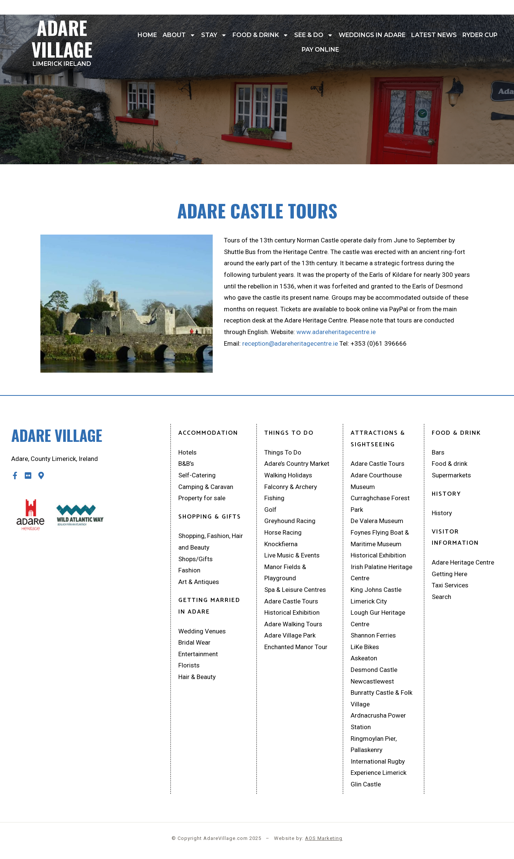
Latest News (434, 35)
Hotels (187, 452)
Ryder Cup (480, 35)
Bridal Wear (194, 642)
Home (147, 35)
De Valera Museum (377, 521)
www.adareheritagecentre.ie (336, 332)
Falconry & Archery (290, 486)
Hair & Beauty (197, 677)
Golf (270, 509)
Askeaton (364, 658)
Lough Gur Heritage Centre (378, 618)
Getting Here (449, 574)
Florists (189, 665)
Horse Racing (283, 532)
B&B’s (186, 463)
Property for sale (201, 498)
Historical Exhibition (292, 612)
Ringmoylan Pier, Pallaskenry (374, 744)
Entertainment (198, 654)
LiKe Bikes (365, 647)
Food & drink (261, 35)
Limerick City (369, 601)
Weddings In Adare (372, 35)
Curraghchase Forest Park (380, 503)
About (179, 35)
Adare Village (62, 40)
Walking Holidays (288, 475)
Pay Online (320, 49)
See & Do (313, 35)
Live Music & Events (292, 555)
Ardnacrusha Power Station (378, 721)
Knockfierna (281, 544)
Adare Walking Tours (293, 624)
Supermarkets (451, 475)
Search (441, 596)
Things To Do (282, 452)
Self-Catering (197, 475)
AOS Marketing (323, 838)
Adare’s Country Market (296, 463)
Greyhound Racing (290, 521)
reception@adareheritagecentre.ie (290, 343)
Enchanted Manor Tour (295, 647)
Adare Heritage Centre (463, 562)
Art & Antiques (198, 582)
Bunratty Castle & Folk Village (381, 698)
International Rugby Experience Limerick (378, 767)
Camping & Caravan (205, 486)
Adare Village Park (290, 635)
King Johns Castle (376, 589)
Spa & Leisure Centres (295, 589)
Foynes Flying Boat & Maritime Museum (380, 538)
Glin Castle (366, 784)
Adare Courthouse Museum (376, 480)
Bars (438, 452)
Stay (214, 35)
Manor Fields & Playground (285, 572)
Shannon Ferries (373, 635)
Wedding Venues (202, 631)
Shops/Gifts (195, 559)
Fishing (274, 498)
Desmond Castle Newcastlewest (374, 675)
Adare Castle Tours (291, 601)
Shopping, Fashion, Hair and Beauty (210, 541)
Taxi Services (450, 585)
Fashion (189, 570)
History (442, 513)
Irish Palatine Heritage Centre (381, 572)
